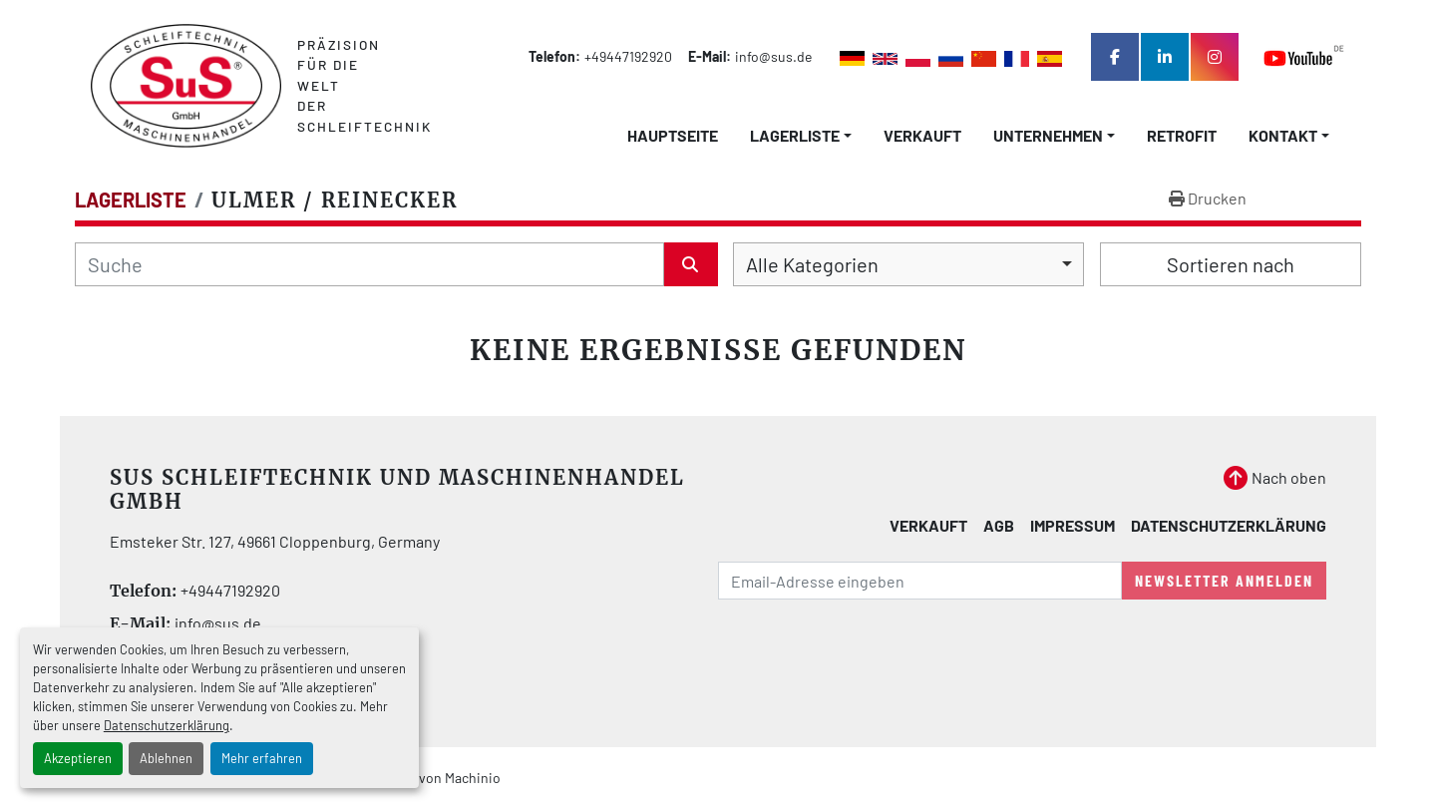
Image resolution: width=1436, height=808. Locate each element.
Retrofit (1182, 135)
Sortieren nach (1230, 264)
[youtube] (1304, 57)
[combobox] (908, 264)
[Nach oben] (1275, 478)
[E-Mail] (920, 581)
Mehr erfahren (261, 758)
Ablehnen (166, 758)
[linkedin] (1165, 57)
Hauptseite (672, 135)
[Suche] (369, 264)
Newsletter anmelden (1224, 580)
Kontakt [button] (1283, 135)
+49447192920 (628, 56)
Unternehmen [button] (1048, 135)
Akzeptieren (78, 758)
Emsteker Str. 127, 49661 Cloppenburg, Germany (275, 541)
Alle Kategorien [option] (812, 264)
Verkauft (922, 135)
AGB (998, 525)
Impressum (1072, 525)
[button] (801, 136)
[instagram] (1215, 57)
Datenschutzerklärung (166, 725)
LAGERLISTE (795, 135)
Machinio (473, 777)
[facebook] (1115, 57)
